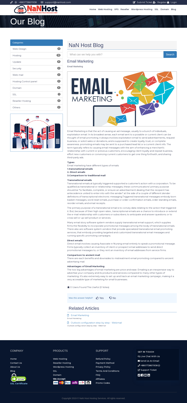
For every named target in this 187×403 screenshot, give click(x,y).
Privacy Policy (103, 367)
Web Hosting (105, 9)
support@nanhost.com (56, 2)
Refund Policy (103, 359)
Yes (100, 298)
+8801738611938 (23, 2)
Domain (165, 9)
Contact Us (16, 363)
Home (93, 9)
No (112, 298)
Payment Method (105, 363)
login (172, 2)
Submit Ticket (142, 2)
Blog (173, 9)
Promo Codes (103, 383)
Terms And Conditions (107, 371)
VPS (116, 9)
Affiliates (100, 379)
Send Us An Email (148, 361)
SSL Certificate (18, 383)
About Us (15, 367)
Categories (18, 42)
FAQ (98, 375)
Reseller (125, 9)
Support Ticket (147, 370)
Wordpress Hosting (141, 9)
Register (160, 2)
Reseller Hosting (62, 363)
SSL (157, 9)
